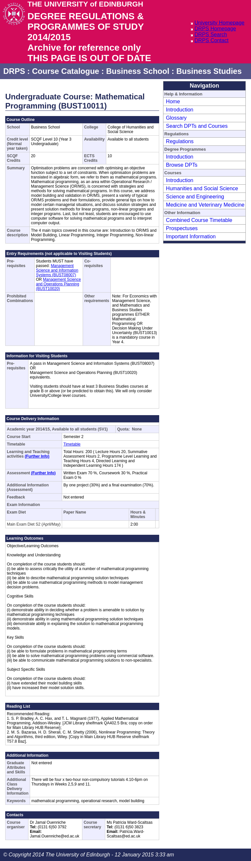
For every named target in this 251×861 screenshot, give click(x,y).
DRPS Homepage (215, 28)
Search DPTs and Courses (197, 126)
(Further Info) (37, 456)
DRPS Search (210, 34)
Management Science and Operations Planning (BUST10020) (58, 284)
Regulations (180, 141)
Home (173, 101)
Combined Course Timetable (199, 220)
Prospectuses (182, 228)
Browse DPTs (181, 165)
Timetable (71, 444)
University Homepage (219, 22)
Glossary (176, 118)
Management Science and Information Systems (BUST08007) (57, 270)
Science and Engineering (195, 196)
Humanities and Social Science (202, 188)
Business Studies (209, 71)
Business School (137, 71)
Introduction (179, 109)
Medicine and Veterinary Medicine (205, 205)
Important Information (191, 236)
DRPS (14, 71)
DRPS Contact (211, 40)
